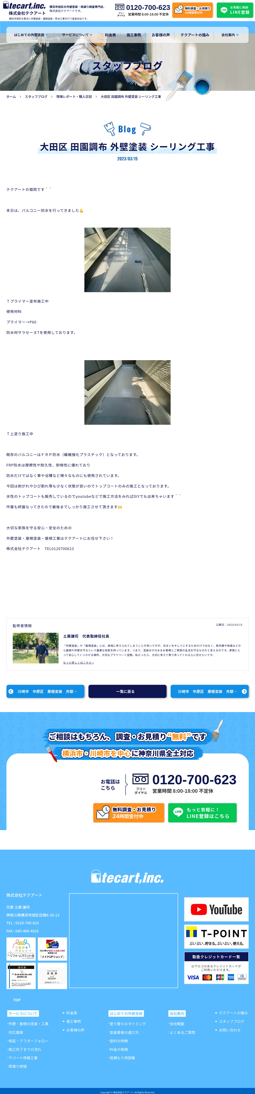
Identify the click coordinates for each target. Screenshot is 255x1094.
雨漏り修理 (18, 1066)
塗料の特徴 (119, 1040)
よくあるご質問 (182, 1032)
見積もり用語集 (122, 1057)
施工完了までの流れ (25, 1049)
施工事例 (134, 34)
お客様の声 (161, 34)
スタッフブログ (36, 96)
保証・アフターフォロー (28, 1040)
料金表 (110, 34)
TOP (17, 999)
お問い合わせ (230, 1029)
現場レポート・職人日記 (74, 96)
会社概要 (177, 1023)
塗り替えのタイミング (128, 1023)
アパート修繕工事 (23, 1057)
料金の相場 (119, 1049)
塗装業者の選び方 (124, 1032)
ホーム (11, 96)
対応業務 (16, 1032)
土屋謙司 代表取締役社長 (86, 636)
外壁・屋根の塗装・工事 (29, 1023)
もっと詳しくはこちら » (78, 662)
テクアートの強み (194, 34)
